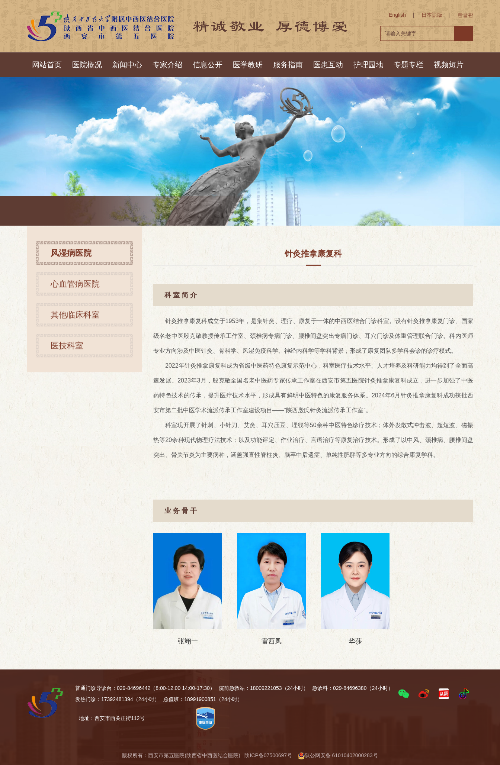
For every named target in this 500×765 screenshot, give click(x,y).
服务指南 (288, 65)
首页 (89, 212)
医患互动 (328, 65)
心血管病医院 (75, 288)
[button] (403, 693)
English (397, 15)
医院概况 (87, 65)
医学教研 (248, 65)
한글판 (465, 15)
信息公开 (207, 65)
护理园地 (368, 65)
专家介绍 (167, 65)
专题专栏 (408, 65)
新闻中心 (127, 65)
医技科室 (67, 349)
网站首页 (47, 65)
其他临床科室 (75, 318)
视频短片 (449, 65)
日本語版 (432, 15)
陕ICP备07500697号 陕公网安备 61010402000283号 (311, 755)
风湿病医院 (117, 212)
